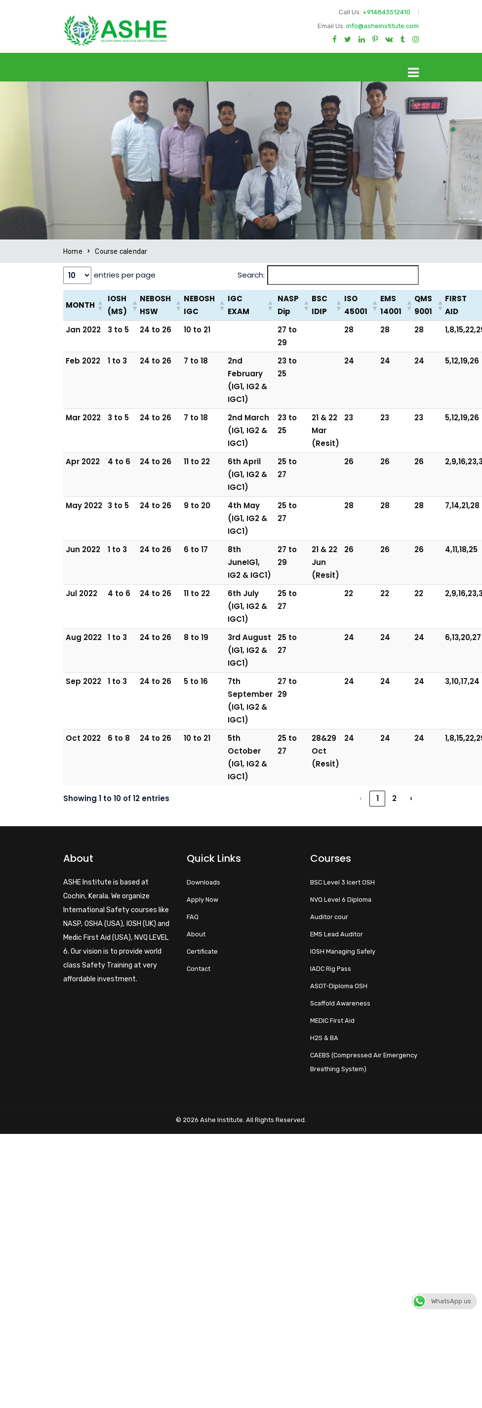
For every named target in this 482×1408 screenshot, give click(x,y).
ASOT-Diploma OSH (338, 986)
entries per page (125, 275)
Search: (251, 275)
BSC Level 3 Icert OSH (342, 882)
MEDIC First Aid (332, 1020)
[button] (100, 305)
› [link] (411, 798)
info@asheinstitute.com (382, 26)
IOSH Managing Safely (342, 951)
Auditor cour (329, 917)
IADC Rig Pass (330, 968)
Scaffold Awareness (340, 1003)
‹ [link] (361, 798)
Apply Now (202, 899)
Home (72, 251)
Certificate (202, 951)
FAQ (193, 917)
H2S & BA (324, 1038)
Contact (198, 968)
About (196, 934)
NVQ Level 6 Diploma (340, 899)
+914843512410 (386, 12)
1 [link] (377, 798)
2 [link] (394, 798)
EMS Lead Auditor (336, 934)
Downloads (203, 882)
